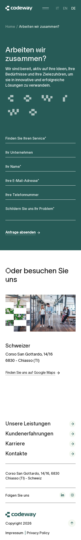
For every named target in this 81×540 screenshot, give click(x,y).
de (73, 8)
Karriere (15, 443)
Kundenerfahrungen (29, 433)
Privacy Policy (38, 533)
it (57, 8)
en (65, 8)
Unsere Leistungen (28, 423)
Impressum (14, 533)
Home (10, 26)
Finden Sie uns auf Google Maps (30, 372)
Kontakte (16, 453)
